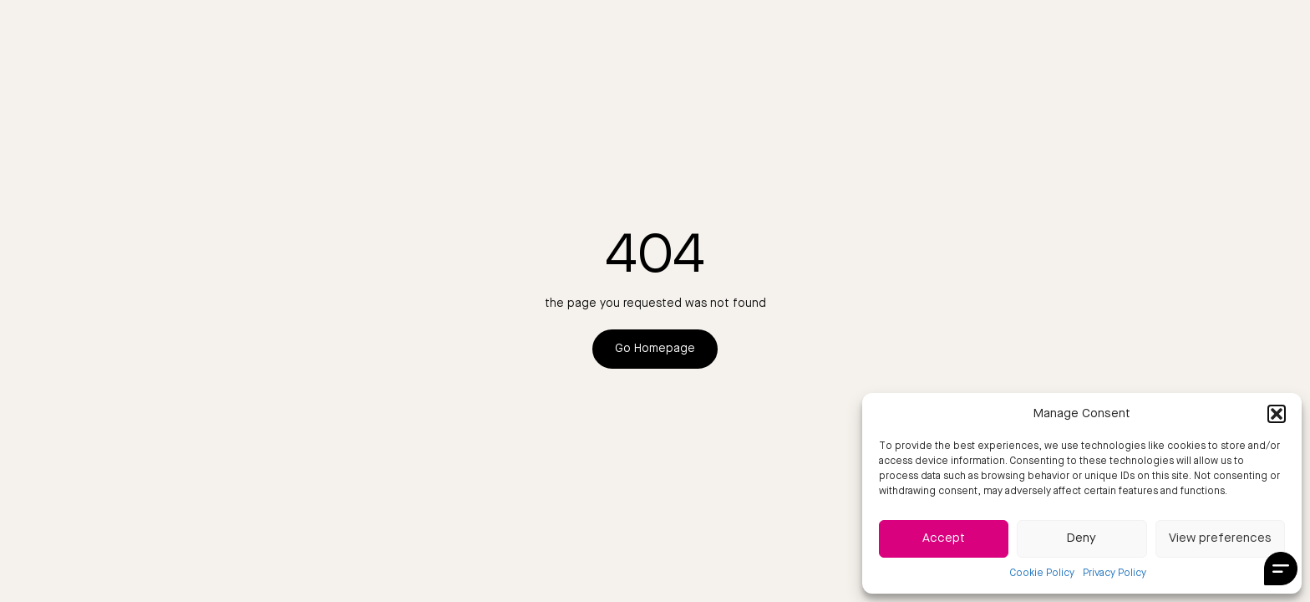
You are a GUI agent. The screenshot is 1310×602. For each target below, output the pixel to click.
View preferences (1220, 539)
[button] (1276, 414)
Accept (943, 539)
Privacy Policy (1114, 574)
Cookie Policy (1042, 574)
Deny (1081, 539)
